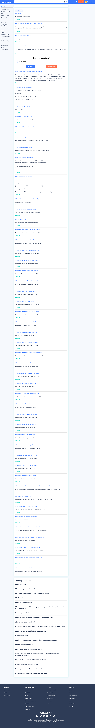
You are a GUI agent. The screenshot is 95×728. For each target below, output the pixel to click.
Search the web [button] (30, 66)
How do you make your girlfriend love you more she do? (30, 631)
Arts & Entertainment (6, 11)
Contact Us (71, 692)
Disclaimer (71, 701)
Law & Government (5, 36)
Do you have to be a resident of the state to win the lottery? (31, 660)
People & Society (5, 41)
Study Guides (50, 698)
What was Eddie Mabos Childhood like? (26, 622)
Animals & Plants (5, 9)
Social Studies (4, 45)
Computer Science (29, 706)
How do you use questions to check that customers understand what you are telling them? (40, 626)
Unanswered (7, 695)
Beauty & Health (5, 15)
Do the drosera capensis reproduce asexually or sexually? (31, 673)
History (2, 30)
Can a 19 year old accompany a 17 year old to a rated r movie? (32, 593)
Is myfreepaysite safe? (21, 635)
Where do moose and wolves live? (24, 645)
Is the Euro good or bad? (22, 613)
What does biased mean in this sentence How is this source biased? (34, 617)
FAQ (48, 703)
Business (3, 20)
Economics (27, 709)
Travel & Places (4, 49)
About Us (71, 690)
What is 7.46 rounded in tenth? (23, 602)
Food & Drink (4, 28)
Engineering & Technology (4, 25)
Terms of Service (73, 695)
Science (3, 43)
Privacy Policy (72, 698)
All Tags (5, 692)
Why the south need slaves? (22, 598)
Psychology (28, 703)
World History (28, 698)
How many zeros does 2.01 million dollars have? (28, 669)
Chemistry (27, 692)
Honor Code (50, 692)
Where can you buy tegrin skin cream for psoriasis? (29, 649)
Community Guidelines (52, 690)
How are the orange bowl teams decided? (26, 664)
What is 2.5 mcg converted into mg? (25, 589)
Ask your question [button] (51, 66)
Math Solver (50, 701)
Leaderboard (7, 690)
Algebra (27, 690)
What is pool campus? (21, 584)
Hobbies (3, 32)
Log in (91, 2)
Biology (27, 695)
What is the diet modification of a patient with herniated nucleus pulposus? (36, 640)
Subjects (3, 6)
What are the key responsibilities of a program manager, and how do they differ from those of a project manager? (40, 607)
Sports (2, 47)
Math (2, 38)
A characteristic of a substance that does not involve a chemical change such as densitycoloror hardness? (37, 654)
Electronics (3, 22)
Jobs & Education (5, 34)
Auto (2, 13)
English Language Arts (30, 701)
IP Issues (71, 706)
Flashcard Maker (51, 695)
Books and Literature (6, 17)
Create (81, 1)
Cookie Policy (72, 703)
